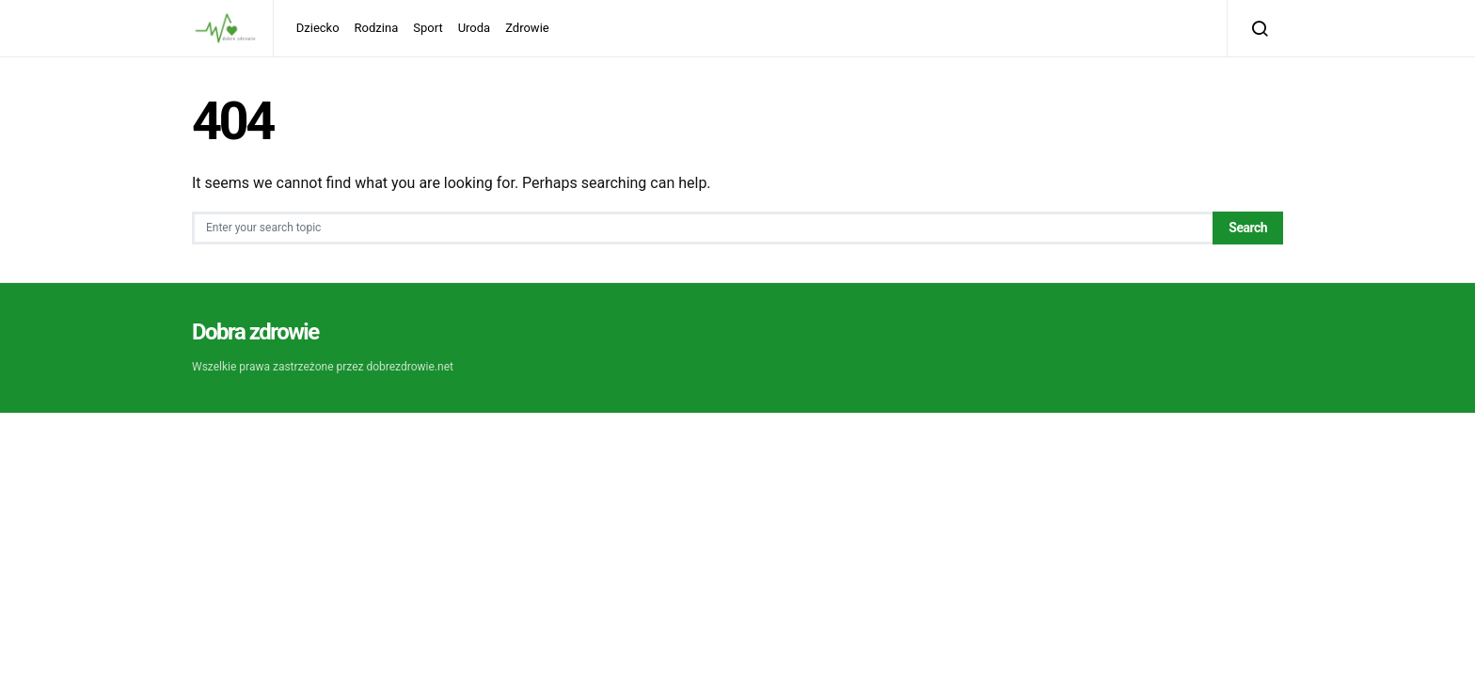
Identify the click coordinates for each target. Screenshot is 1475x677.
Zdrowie (527, 28)
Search (1248, 227)
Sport (427, 28)
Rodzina (377, 28)
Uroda (474, 28)
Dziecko (318, 28)
